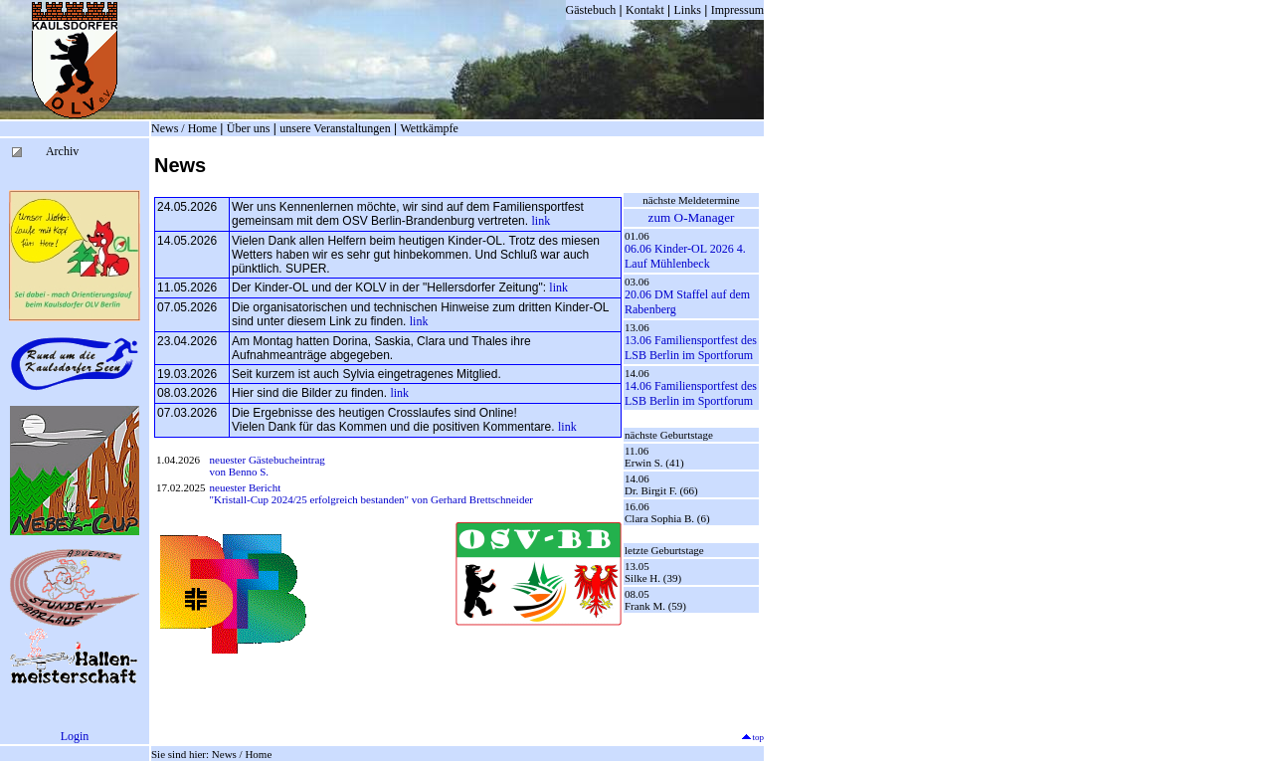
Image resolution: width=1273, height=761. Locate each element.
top (752, 737)
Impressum (737, 10)
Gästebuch (591, 10)
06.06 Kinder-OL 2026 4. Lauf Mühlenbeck (685, 256)
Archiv (62, 151)
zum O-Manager (691, 217)
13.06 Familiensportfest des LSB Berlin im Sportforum (691, 347)
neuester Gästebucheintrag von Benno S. (267, 465)
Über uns (249, 128)
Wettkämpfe (428, 128)
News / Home (184, 128)
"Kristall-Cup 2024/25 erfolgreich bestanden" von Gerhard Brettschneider (371, 499)
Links (687, 10)
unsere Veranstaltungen (334, 128)
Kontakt (645, 10)
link (540, 221)
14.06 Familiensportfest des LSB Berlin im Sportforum (691, 393)
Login (75, 736)
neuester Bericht (245, 487)
